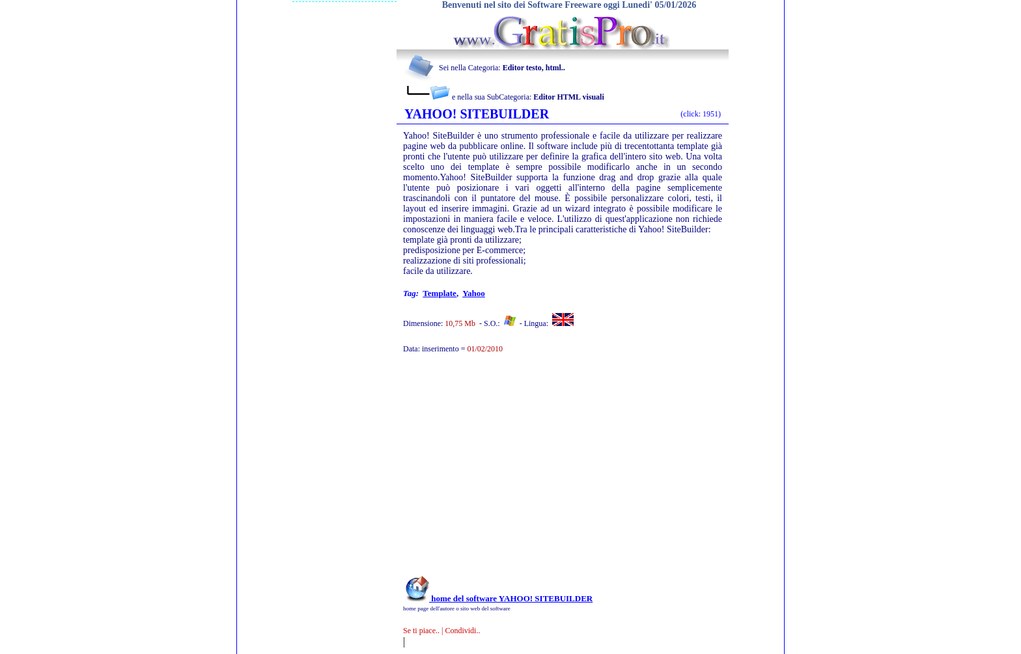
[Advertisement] (545, 471)
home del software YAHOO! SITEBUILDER (498, 598)
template (439, 293)
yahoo (473, 293)
